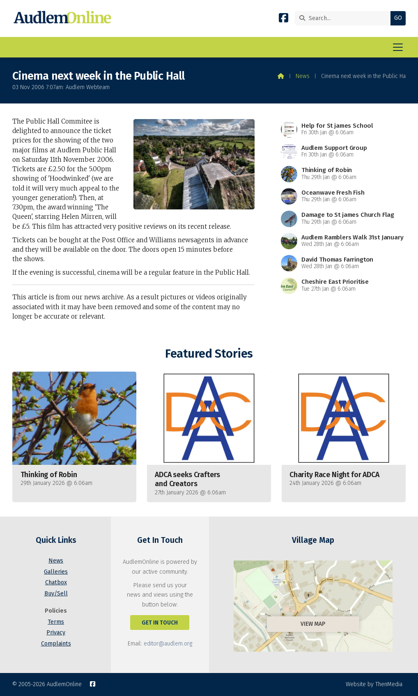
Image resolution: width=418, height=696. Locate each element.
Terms (56, 621)
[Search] (344, 18)
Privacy (55, 632)
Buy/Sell (56, 593)
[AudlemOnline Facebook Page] (283, 19)
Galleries (56, 571)
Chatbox (56, 582)
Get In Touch (160, 622)
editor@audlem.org (168, 643)
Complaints (56, 643)
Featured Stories (209, 354)
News (303, 76)
